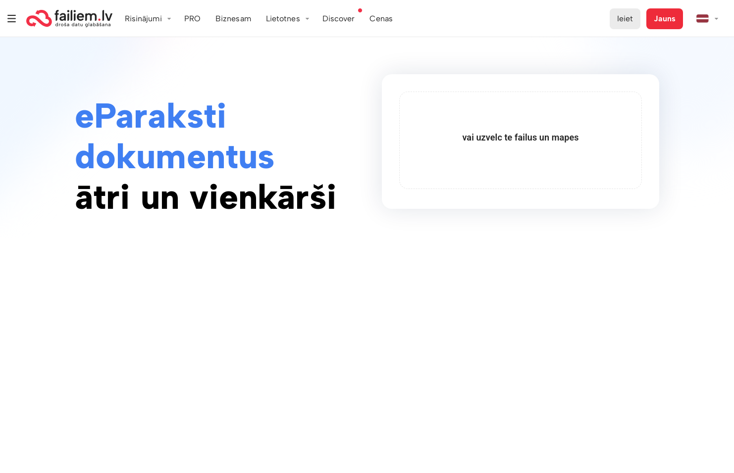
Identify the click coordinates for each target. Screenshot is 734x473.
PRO (192, 18)
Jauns (665, 18)
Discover (338, 18)
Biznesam (233, 18)
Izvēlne (11, 18)
